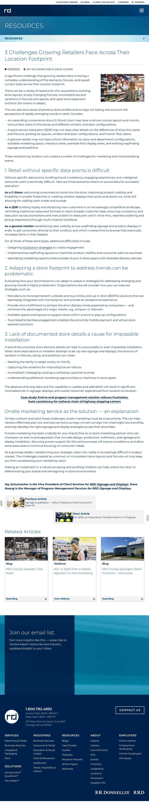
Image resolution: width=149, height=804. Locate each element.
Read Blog (27, 572)
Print (7, 732)
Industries (42, 709)
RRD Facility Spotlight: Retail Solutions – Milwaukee (122, 559)
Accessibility (129, 783)
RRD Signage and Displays (109, 484)
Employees (127, 709)
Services (11, 709)
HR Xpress (125, 732)
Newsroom (97, 752)
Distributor (19, 783)
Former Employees (130, 727)
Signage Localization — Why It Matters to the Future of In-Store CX (38, 502)
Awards (95, 714)
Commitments (99, 724)
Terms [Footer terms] (116, 783)
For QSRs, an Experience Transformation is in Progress (111, 502)
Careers (123, 2)
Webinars (67, 742)
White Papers (70, 738)
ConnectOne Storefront (13, 748)
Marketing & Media (16, 714)
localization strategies (37, 247)
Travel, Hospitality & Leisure (44, 743)
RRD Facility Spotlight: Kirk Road (24, 559)
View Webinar (75, 572)
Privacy (64, 783)
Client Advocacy (104, 2)
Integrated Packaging (11, 726)
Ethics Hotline (127, 714)
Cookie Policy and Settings (43, 783)
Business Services (15, 719)
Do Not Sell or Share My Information (90, 783)
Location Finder (67, 2)
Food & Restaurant (44, 732)
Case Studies (69, 719)
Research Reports (72, 733)
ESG (93, 728)
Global (85, 2)
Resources (70, 709)
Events (95, 733)
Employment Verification (127, 721)
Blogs (65, 714)
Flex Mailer (12, 755)
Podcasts (67, 728)
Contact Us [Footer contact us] (130, 684)
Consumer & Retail (44, 719)
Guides (66, 724)
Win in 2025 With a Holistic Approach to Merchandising (73, 559)
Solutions (13, 740)
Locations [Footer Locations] (96, 747)
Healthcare (39, 737)
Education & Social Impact (44, 726)
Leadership (97, 742)
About (96, 709)
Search (138, 2)
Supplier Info (98, 756)
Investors (96, 738)
